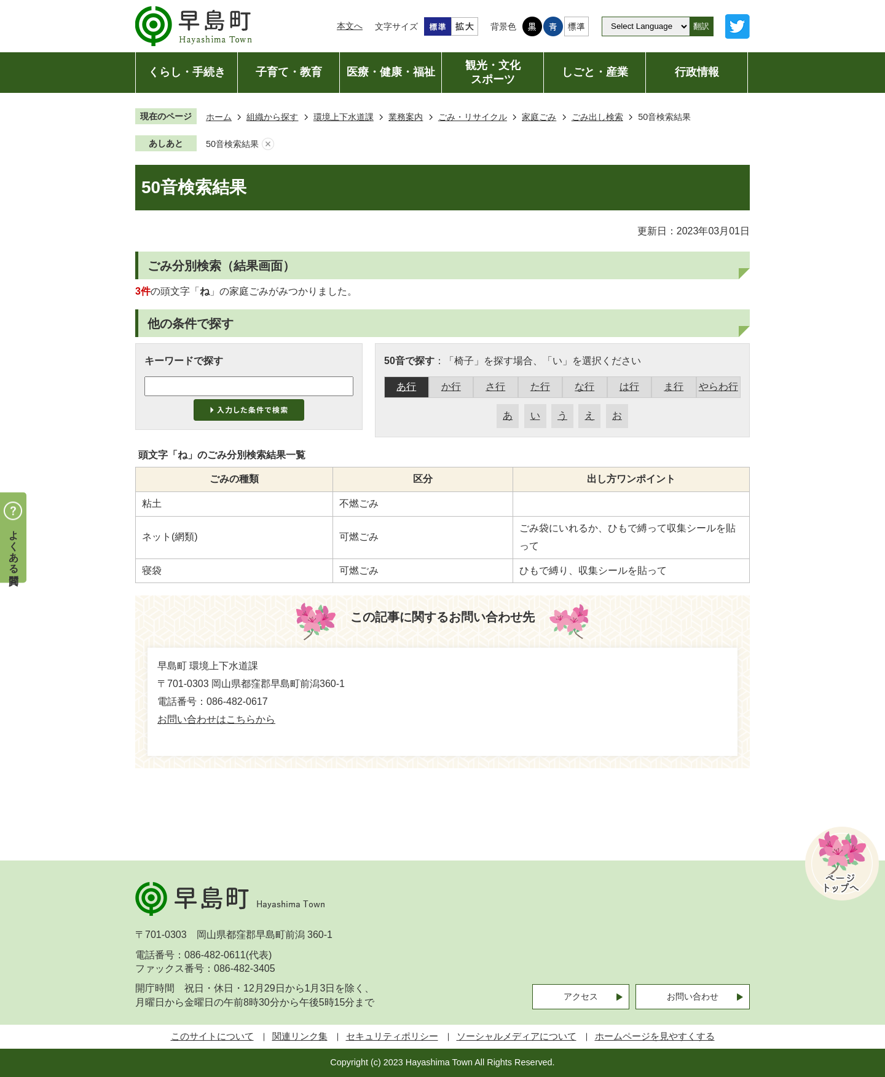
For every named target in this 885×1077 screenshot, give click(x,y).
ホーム (219, 117)
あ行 (406, 386)
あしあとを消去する (268, 144)
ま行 (673, 386)
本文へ (350, 26)
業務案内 (405, 117)
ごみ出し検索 (597, 117)
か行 (451, 386)
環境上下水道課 (343, 117)
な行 (584, 386)
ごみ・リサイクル (472, 117)
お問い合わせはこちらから (216, 719)
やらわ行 (718, 386)
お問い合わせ (692, 996)
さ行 (495, 386)
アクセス (581, 996)
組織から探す (272, 117)
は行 (629, 386)
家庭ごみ (539, 117)
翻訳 (701, 26)
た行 (540, 386)
